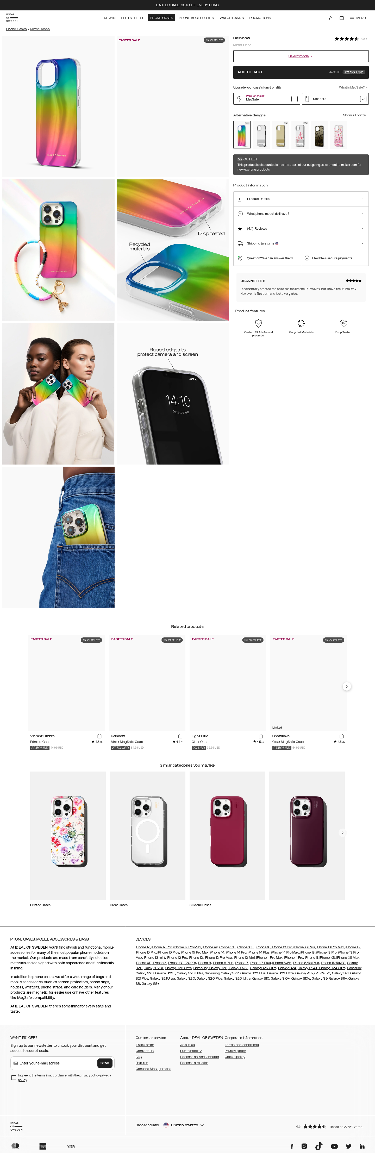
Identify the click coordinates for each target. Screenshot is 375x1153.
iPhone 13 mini (154, 958)
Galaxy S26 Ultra (178, 968)
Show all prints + (356, 115)
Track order (145, 1045)
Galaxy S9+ (338, 978)
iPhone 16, (263, 947)
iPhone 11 (311, 958)
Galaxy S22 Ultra (280, 973)
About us (187, 1045)
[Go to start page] (12, 18)
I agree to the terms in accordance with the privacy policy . (64, 1077)
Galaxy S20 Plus (209, 978)
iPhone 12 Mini (244, 958)
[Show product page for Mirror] (261, 135)
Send (105, 1063)
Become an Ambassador (199, 1057)
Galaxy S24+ (307, 968)
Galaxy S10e (300, 978)
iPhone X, (159, 963)
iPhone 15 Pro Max (195, 952)
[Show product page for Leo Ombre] (319, 135)
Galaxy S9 (320, 978)
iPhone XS (327, 958)
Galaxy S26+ (154, 968)
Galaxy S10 (260, 978)
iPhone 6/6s (281, 963)
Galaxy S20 (186, 978)
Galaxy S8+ (150, 984)
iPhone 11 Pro (293, 958)
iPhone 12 (196, 958)
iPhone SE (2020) (182, 963)
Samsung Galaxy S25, (210, 968)
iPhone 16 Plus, (304, 947)
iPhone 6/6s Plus (306, 963)
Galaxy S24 (287, 968)
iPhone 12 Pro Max (218, 958)
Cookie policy (235, 1057)
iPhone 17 (143, 947)
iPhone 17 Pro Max (187, 947)
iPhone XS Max (347, 958)
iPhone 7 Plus (260, 963)
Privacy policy (235, 1051)
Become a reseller (194, 1063)
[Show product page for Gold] (280, 135)
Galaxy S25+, (238, 968)
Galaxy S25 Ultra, (263, 968)
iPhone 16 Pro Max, (331, 947)
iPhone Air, (210, 947)
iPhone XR (144, 963)
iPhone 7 (241, 963)
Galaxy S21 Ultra (162, 978)
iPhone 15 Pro (146, 952)
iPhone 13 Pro (326, 952)
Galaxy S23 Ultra (190, 973)
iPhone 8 (204, 963)
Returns (142, 1063)
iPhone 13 (308, 952)
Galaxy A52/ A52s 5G (312, 973)
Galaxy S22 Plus (253, 973)
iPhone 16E (245, 947)
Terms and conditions (242, 1045)
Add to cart (301, 72)
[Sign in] (331, 17)
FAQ (139, 1057)
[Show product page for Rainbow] (242, 134)
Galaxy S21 (339, 973)
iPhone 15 (353, 947)
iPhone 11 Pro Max (269, 958)
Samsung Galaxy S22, (222, 973)
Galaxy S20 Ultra (237, 978)
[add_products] (99, 736)
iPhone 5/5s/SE (333, 963)
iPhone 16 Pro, (282, 947)
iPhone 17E (227, 947)
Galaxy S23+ (165, 973)
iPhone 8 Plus (223, 963)
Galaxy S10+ (280, 978)
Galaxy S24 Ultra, (332, 968)
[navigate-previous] (347, 686)
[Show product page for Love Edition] (300, 135)
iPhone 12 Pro (177, 958)
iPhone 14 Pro (235, 952)
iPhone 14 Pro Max (285, 952)
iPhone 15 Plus (168, 952)
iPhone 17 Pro (162, 947)
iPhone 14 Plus (258, 952)
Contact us (145, 1051)
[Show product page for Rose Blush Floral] (338, 135)
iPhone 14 (217, 952)
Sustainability (191, 1051)
